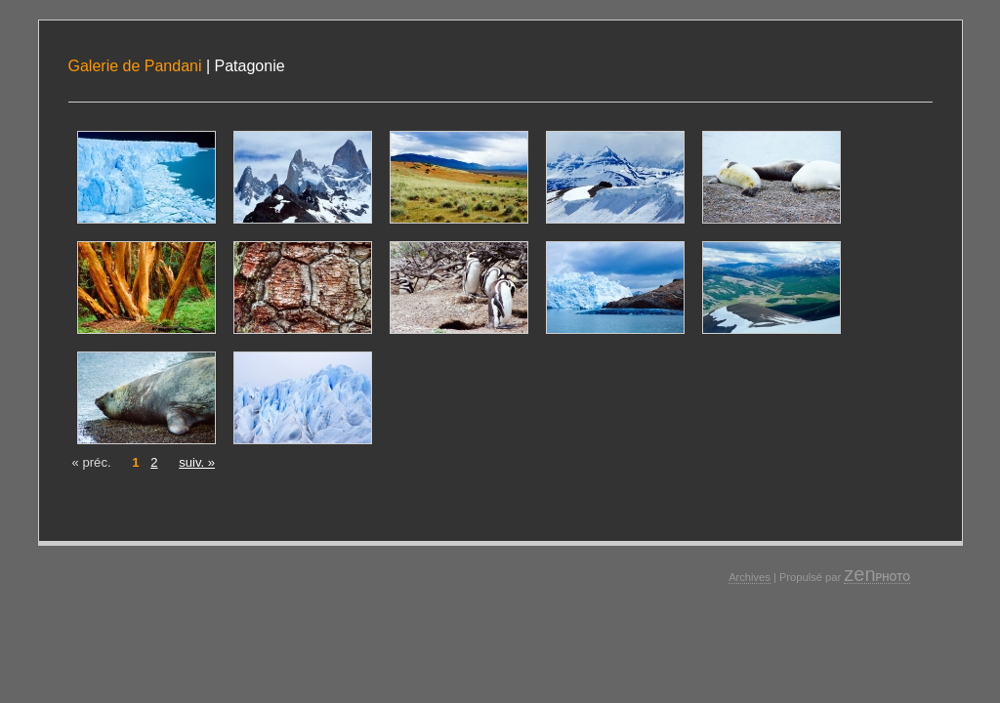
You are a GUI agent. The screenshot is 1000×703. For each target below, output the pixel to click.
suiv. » (197, 462)
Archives (750, 577)
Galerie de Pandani (135, 66)
